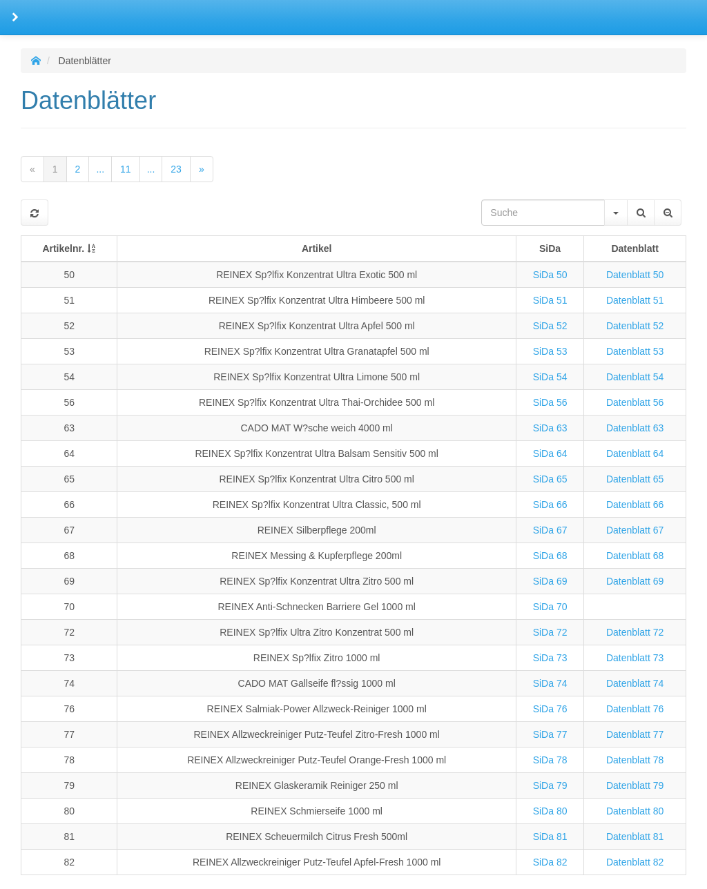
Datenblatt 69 (635, 581)
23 (176, 169)
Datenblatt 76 (635, 708)
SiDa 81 (550, 836)
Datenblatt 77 (635, 734)
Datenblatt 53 (635, 351)
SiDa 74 (550, 683)
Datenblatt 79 (635, 785)
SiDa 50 (550, 274)
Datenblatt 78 (635, 759)
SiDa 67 (550, 530)
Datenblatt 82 (635, 862)
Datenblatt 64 (635, 453)
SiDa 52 (550, 325)
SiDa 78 (550, 759)
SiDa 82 (550, 862)
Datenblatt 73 (635, 657)
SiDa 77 (550, 734)
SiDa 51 (550, 300)
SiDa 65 (550, 479)
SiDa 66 (550, 504)
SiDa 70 (550, 606)
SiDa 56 (550, 402)
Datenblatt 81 (635, 836)
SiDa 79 (550, 785)
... (100, 169)
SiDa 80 (550, 811)
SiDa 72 (550, 632)
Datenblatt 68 (635, 555)
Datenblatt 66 (635, 504)
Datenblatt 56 (635, 402)
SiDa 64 (550, 453)
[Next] (201, 169)
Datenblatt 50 (635, 274)
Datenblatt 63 (635, 427)
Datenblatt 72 (635, 632)
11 (125, 169)
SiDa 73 (550, 657)
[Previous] (32, 169)
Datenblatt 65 (635, 479)
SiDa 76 (550, 708)
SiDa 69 (550, 581)
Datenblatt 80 (635, 811)
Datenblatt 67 (635, 530)
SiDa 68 (550, 555)
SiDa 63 (550, 427)
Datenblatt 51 (635, 300)
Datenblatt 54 (635, 376)
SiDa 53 (550, 351)
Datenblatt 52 (635, 325)
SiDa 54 (550, 376)
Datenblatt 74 (635, 683)
